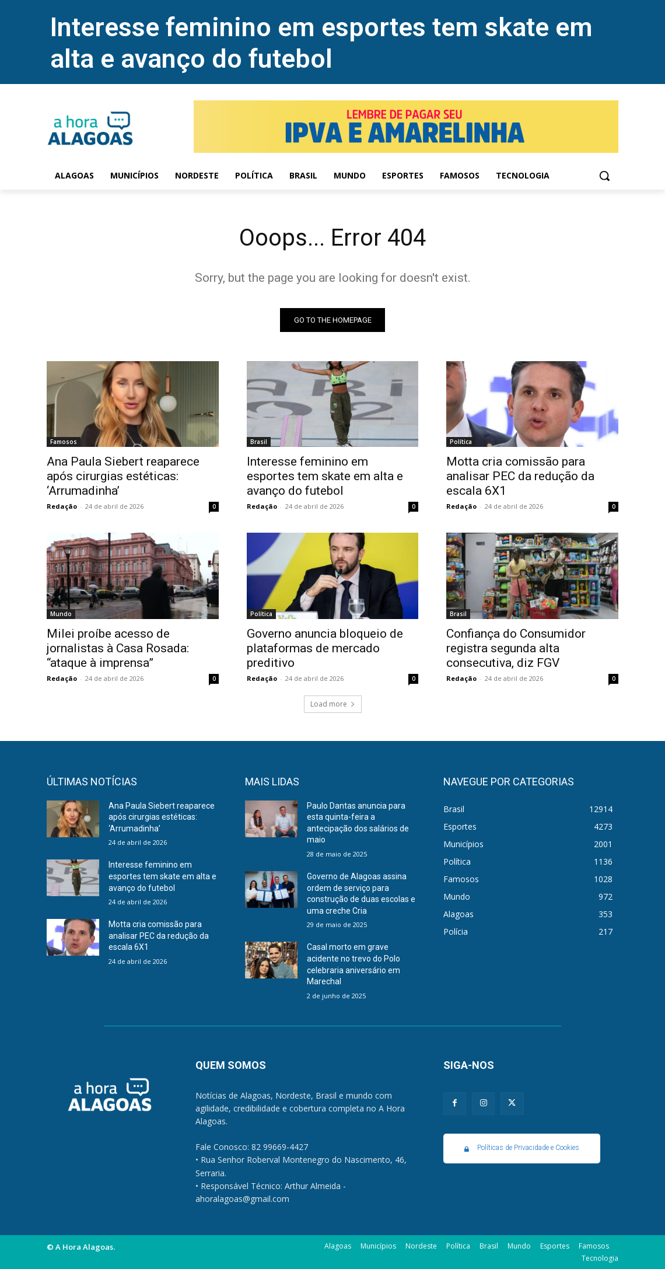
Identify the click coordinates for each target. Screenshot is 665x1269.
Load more (332, 704)
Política (461, 442)
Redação (62, 506)
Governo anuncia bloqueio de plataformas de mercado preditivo (325, 648)
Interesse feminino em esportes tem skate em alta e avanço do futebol (321, 43)
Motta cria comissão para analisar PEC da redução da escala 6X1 (520, 476)
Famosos (63, 442)
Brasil (258, 442)
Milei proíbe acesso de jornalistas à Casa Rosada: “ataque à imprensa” (118, 648)
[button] (604, 176)
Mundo (61, 614)
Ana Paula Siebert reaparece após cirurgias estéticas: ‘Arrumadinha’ (123, 476)
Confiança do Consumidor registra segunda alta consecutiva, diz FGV (516, 648)
